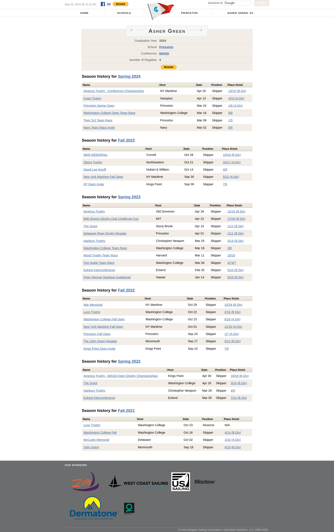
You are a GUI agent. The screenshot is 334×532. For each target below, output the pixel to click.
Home (84, 13)
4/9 (225, 169)
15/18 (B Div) (232, 155)
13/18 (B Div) (237, 91)
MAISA (164, 53)
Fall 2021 (126, 410)
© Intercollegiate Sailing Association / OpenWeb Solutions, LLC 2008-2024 (223, 529)
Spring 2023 (129, 197)
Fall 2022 (126, 290)
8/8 (230, 113)
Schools (124, 13)
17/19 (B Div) (236, 218)
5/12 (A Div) (231, 176)
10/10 (231, 255)
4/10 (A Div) (236, 98)
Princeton (189, 13)
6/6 (230, 127)
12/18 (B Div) (236, 211)
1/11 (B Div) (235, 233)
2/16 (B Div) (233, 312)
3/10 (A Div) (233, 439)
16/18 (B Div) (240, 376)
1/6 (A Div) (235, 105)
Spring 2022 (129, 361)
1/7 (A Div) (232, 334)
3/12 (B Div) (233, 341)
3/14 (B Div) (235, 241)
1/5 (230, 120)
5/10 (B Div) (235, 270)
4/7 (229, 263)
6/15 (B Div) (233, 447)
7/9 (225, 184)
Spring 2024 (129, 76)
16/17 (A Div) (231, 162)
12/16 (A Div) (233, 326)
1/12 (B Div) (235, 226)
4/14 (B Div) (233, 432)
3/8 (229, 248)
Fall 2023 (126, 140)
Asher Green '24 (240, 13)
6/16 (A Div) (232, 319)
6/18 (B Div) (235, 277)
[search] (229, 3)
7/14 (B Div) (239, 398)
